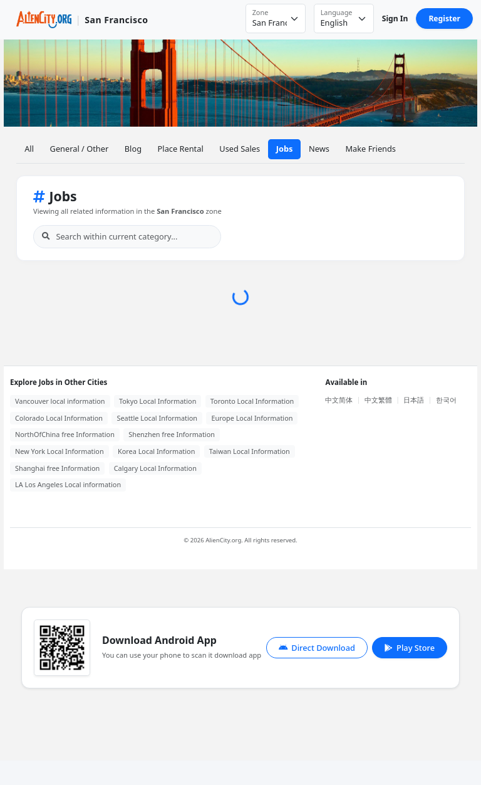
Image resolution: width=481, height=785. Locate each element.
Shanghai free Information (57, 468)
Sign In (395, 18)
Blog (133, 148)
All (29, 148)
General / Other (79, 148)
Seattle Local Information (156, 418)
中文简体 (339, 399)
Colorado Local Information (59, 418)
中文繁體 (378, 399)
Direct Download (317, 647)
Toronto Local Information (252, 401)
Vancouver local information (60, 401)
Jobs (284, 148)
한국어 (446, 399)
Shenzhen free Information (171, 434)
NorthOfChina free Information (65, 434)
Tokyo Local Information (157, 401)
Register (444, 18)
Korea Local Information (156, 451)
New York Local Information (59, 451)
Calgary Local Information (155, 468)
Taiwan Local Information (249, 451)
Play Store (410, 647)
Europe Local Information (251, 418)
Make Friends (370, 148)
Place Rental (181, 148)
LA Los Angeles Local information (68, 484)
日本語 (413, 399)
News (319, 148)
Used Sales (239, 148)
